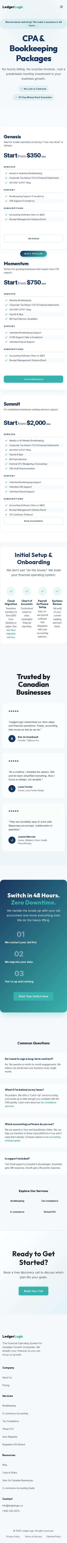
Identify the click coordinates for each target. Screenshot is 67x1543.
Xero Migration (9, 1436)
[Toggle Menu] (61, 7)
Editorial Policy (54, 1536)
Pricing (5, 1385)
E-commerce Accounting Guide (18, 1488)
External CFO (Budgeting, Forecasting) (28, 464)
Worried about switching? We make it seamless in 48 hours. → (33, 24)
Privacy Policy (13, 1536)
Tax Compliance (10, 1421)
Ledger (12, 7)
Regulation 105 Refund (13, 1444)
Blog (4, 1464)
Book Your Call (33, 1291)
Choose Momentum (33, 379)
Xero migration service (11, 634)
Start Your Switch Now (33, 996)
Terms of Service (33, 1536)
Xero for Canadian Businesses (17, 1480)
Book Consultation (33, 521)
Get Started (33, 238)
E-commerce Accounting (15, 1413)
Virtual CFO (8, 1429)
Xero (25, 1129)
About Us (7, 1377)
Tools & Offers (9, 1472)
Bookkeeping (9, 1405)
